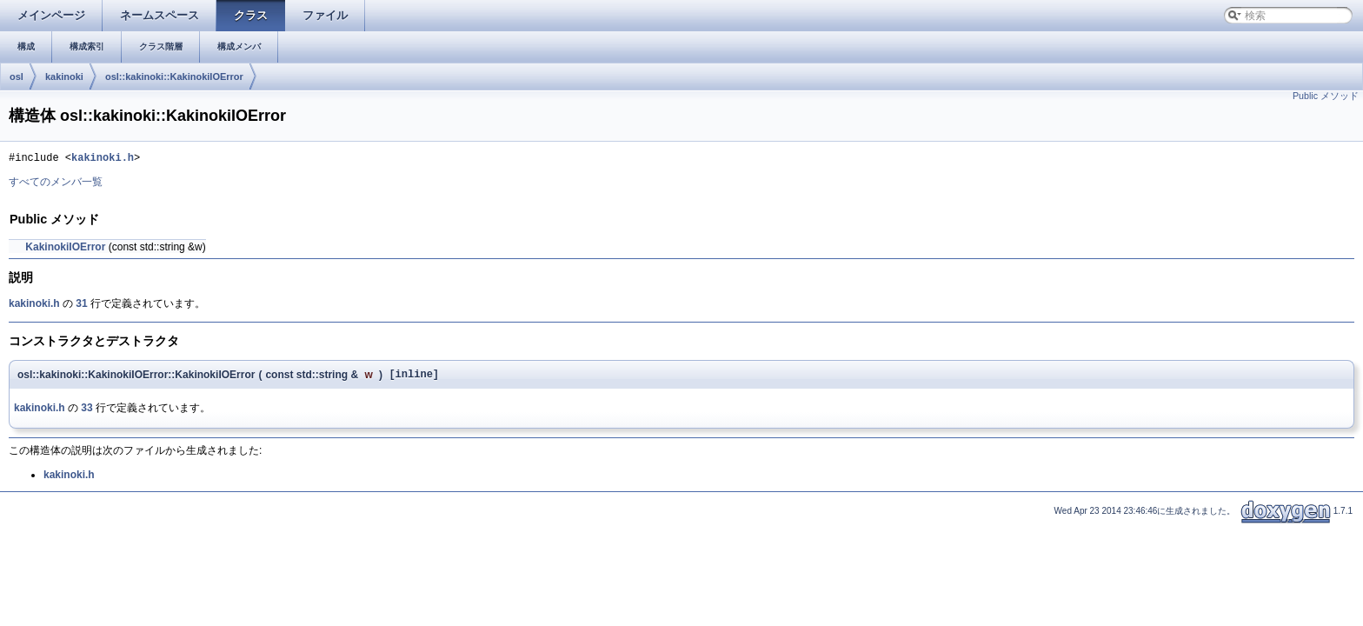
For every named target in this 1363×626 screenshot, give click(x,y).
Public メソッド (1326, 95)
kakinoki (64, 76)
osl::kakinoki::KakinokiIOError (174, 76)
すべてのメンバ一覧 (56, 184)
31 (81, 306)
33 (86, 413)
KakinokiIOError (65, 249)
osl (16, 76)
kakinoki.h (102, 159)
